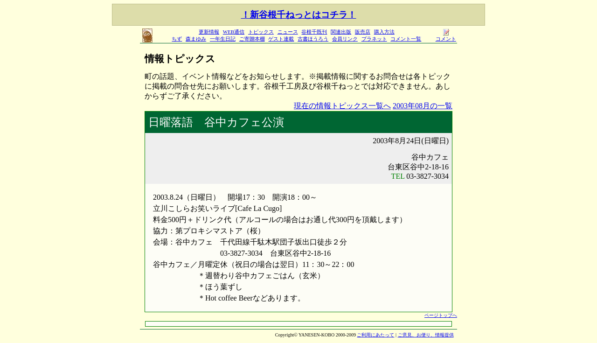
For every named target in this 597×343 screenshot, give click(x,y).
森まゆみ (196, 39)
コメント (446, 36)
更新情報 (209, 32)
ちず (177, 39)
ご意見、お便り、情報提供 (426, 334)
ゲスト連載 (281, 39)
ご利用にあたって (375, 334)
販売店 (362, 32)
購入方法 (384, 32)
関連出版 (341, 32)
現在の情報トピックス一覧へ (342, 106)
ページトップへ (440, 315)
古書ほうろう (313, 39)
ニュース (288, 32)
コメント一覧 (405, 39)
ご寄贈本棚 (252, 39)
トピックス (261, 32)
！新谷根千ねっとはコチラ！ (298, 15)
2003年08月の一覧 (422, 106)
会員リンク (345, 39)
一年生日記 (223, 39)
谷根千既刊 (314, 32)
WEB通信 (233, 32)
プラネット (374, 39)
